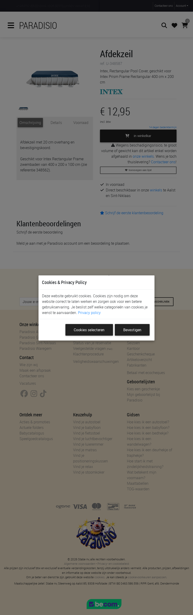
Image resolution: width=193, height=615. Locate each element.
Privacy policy (89, 312)
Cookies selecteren (89, 330)
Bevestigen (132, 330)
